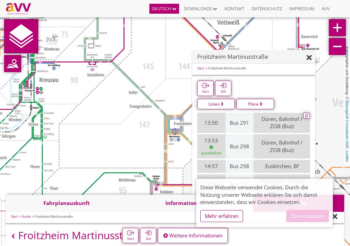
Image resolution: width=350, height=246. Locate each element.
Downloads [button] (200, 8)
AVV (326, 8)
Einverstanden (307, 216)
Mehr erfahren (222, 216)
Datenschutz (267, 8)
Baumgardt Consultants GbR (347, 124)
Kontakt (234, 8)
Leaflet (347, 156)
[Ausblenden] (309, 58)
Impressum (301, 8)
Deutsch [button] (164, 8)
